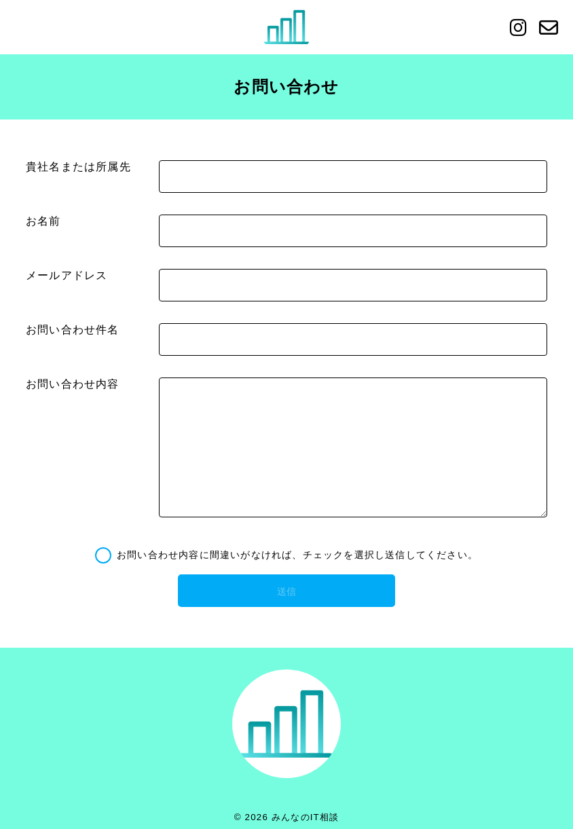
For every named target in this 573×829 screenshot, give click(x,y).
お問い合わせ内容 (72, 384)
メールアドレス (66, 275)
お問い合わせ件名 (72, 329)
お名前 (43, 221)
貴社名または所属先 (78, 166)
